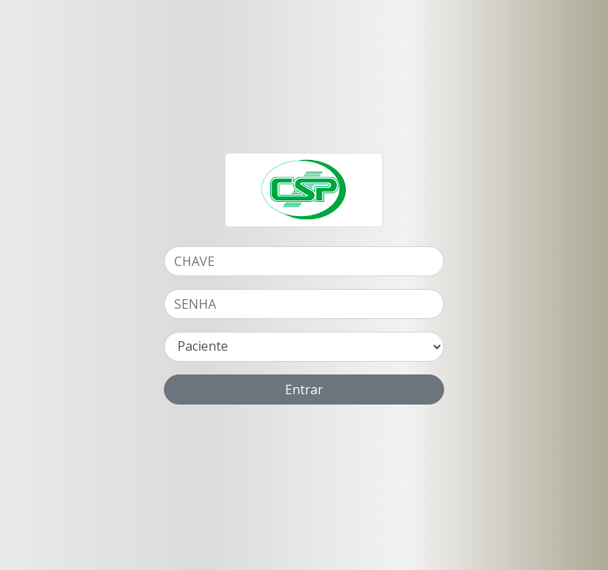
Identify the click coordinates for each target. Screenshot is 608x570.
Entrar (304, 389)
